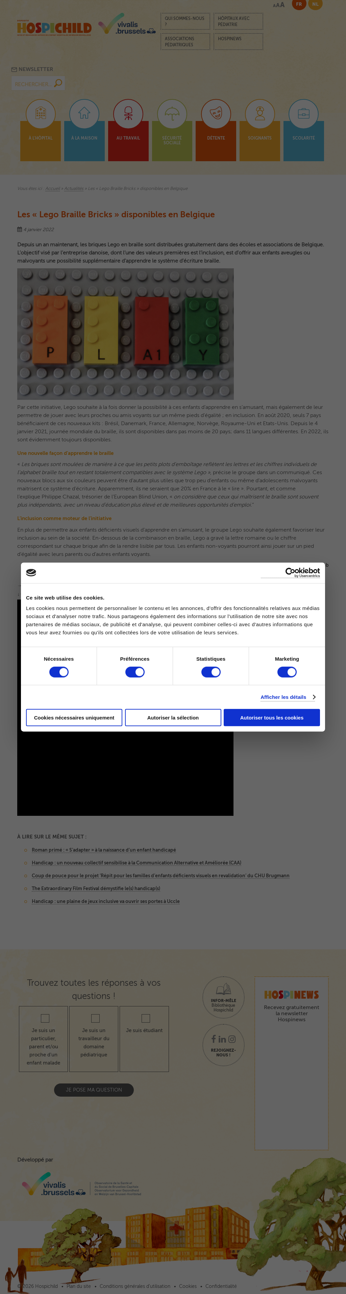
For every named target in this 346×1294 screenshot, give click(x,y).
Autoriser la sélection (173, 718)
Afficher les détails (283, 697)
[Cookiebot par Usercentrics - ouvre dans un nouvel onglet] (290, 572)
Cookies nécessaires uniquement (74, 718)
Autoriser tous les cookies (272, 718)
